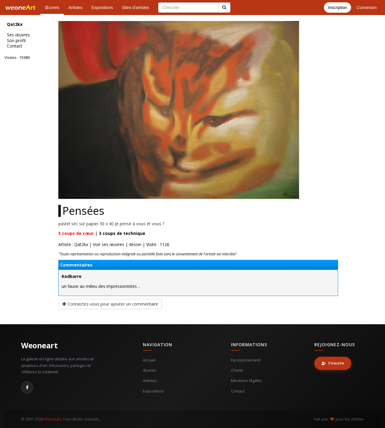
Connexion (366, 7)
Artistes (75, 7)
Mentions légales (246, 380)
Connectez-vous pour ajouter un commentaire (110, 304)
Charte (237, 370)
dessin (135, 244)
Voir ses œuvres (108, 244)
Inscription (337, 7)
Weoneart (39, 345)
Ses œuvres (18, 35)
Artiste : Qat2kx (73, 244)
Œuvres (52, 7)
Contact (14, 46)
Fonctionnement (245, 360)
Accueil (149, 360)
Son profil (16, 40)
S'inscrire (333, 363)
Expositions (102, 7)
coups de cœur (76, 233)
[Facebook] (27, 387)
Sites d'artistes (135, 7)
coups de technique (122, 233)
